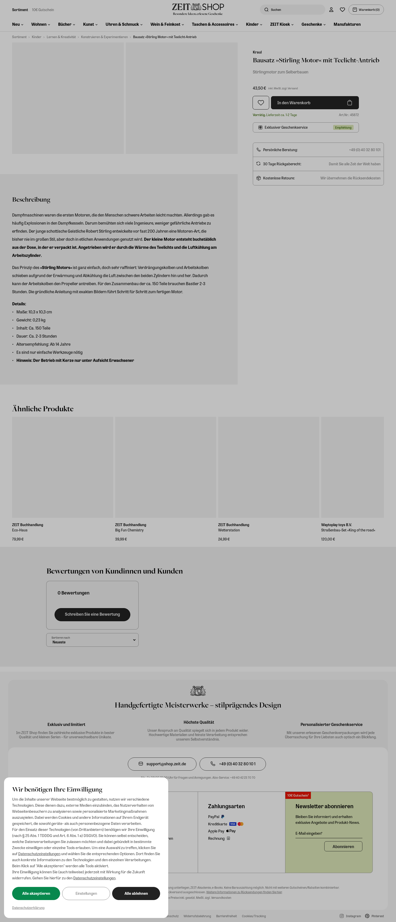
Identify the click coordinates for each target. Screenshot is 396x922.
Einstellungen (86, 893)
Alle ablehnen (136, 893)
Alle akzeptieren (36, 893)
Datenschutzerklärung (28, 907)
